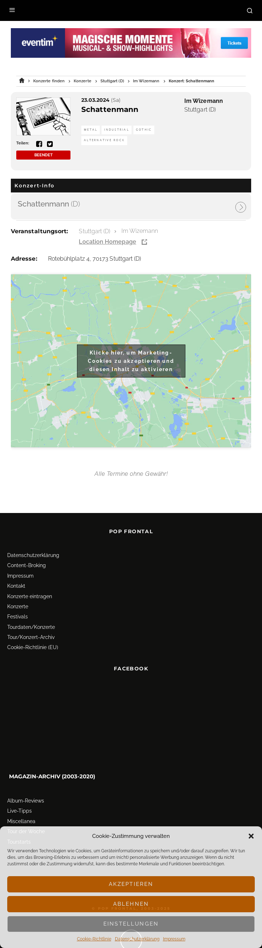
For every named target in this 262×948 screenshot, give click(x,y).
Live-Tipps (19, 811)
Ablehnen (131, 904)
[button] (251, 836)
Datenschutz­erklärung (137, 939)
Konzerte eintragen (29, 596)
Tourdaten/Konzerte (31, 627)
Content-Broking (26, 565)
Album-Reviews (25, 801)
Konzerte (17, 606)
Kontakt (16, 586)
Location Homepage (107, 241)
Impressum (174, 939)
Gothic (144, 130)
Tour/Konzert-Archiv (31, 637)
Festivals (17, 616)
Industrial (116, 130)
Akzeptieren (131, 884)
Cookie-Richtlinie (94, 939)
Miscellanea (21, 821)
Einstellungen (131, 924)
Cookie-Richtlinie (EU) (32, 647)
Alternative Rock (104, 140)
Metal (90, 130)
